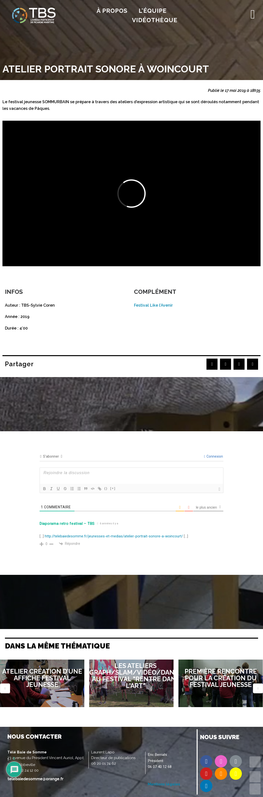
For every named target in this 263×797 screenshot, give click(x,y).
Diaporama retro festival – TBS (67, 523)
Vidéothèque (154, 20)
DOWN (255, 789)
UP (255, 776)
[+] (113, 488)
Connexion (213, 456)
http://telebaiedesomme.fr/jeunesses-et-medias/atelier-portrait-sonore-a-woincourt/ (114, 536)
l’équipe (153, 10)
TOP (255, 761)
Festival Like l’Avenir (153, 305)
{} (106, 488)
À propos (112, 10)
